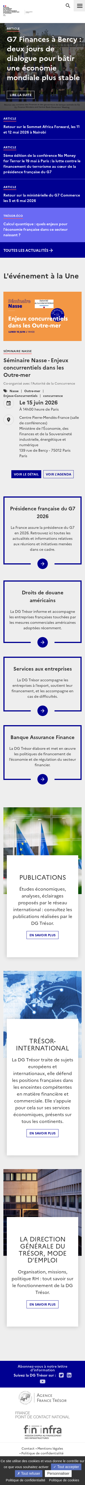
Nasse (14, 390)
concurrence (53, 395)
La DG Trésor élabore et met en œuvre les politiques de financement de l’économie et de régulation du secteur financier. (42, 750)
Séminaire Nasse (17, 351)
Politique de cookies (64, 1480)
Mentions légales (50, 1448)
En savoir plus (42, 935)
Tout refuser (28, 1473)
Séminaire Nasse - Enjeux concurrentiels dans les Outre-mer (35, 367)
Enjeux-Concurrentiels (20, 395)
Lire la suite (21, 94)
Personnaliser (58, 1473)
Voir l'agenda (58, 474)
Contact (28, 1448)
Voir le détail (26, 474)
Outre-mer (32, 390)
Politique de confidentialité (42, 1453)
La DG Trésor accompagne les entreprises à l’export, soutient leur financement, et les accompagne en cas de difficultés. (42, 682)
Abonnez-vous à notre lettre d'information (42, 1368)
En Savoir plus (42, 1133)
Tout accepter (66, 1467)
